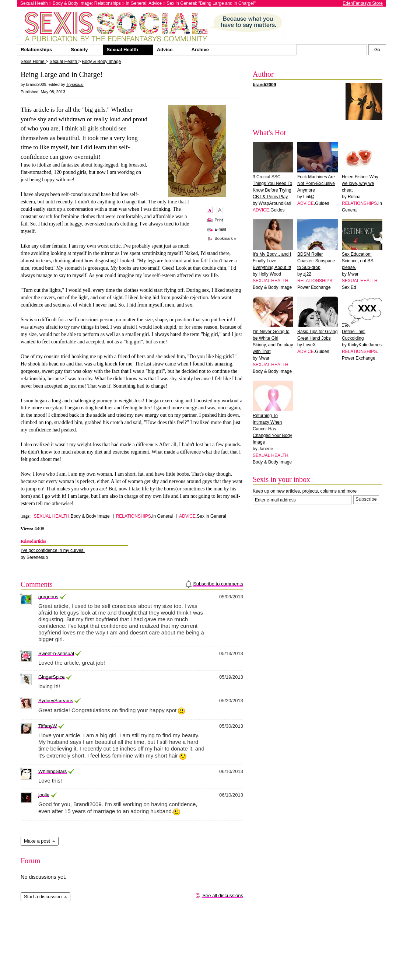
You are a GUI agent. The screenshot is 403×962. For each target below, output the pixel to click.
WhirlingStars (52, 771)
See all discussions (222, 895)
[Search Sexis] (377, 49)
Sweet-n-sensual (56, 653)
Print (218, 220)
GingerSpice (51, 677)
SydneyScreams (55, 700)
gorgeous (48, 596)
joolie (43, 795)
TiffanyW (47, 726)
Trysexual (74, 84)
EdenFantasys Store (363, 3)
